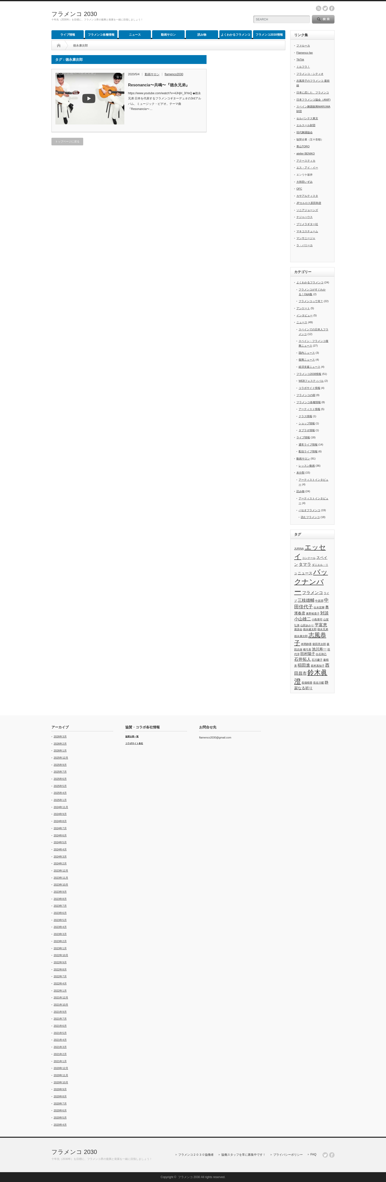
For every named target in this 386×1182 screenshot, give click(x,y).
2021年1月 (60, 1061)
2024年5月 (60, 842)
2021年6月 (60, 1025)
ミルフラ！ (303, 66)
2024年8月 (60, 821)
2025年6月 (60, 778)
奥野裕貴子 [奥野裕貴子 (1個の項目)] (313, 613)
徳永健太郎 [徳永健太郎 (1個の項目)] (310, 629)
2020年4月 (60, 1124)
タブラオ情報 (307, 430)
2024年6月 (60, 835)
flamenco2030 (174, 74)
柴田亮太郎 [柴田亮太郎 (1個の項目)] (319, 644)
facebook (332, 8)
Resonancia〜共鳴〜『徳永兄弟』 (159, 85)
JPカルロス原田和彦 (308, 202)
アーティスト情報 (309, 409)
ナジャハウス (304, 216)
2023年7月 (60, 905)
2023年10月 (61, 884)
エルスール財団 (305, 125)
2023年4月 (60, 926)
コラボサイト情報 (309, 387)
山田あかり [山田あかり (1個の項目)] (307, 625)
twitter (325, 8)
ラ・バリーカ (304, 245)
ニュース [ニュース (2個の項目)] (305, 573)
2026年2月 (60, 743)
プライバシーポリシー (288, 1154)
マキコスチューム (307, 231)
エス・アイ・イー (307, 167)
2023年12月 (61, 870)
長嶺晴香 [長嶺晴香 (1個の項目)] (307, 682)
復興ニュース (307, 359)
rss (318, 8)
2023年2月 (60, 941)
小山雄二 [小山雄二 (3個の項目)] (302, 618)
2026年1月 (60, 750)
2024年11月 (61, 807)
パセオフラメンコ (309, 510)
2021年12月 (61, 997)
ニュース (135, 34)
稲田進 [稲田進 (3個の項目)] (304, 665)
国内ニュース (307, 352)
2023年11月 (61, 877)
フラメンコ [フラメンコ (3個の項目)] (312, 592)
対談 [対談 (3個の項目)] (324, 613)
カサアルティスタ (307, 195)
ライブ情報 (67, 34)
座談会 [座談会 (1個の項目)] (298, 629)
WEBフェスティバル (311, 380)
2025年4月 (60, 792)
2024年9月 (60, 814)
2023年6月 (60, 912)
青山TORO (303, 146)
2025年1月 (60, 799)
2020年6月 (60, 1110)
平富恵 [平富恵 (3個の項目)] (321, 624)
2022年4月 (60, 983)
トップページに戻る (67, 141)
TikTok (300, 59)
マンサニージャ (305, 238)
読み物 (201, 34)
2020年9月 (60, 1089)
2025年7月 (60, 771)
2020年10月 (61, 1082)
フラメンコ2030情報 (269, 34)
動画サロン (168, 34)
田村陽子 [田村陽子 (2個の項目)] (307, 654)
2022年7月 (60, 976)
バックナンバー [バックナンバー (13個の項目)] (311, 582)
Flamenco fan (304, 52)
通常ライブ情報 (308, 444)
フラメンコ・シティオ (309, 73)
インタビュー (304, 315)
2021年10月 (61, 1004)
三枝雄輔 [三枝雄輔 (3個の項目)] (306, 600)
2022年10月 (61, 955)
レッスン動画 (307, 465)
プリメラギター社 (307, 224)
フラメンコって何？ (311, 301)
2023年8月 (60, 898)
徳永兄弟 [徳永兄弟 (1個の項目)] (322, 629)
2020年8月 (60, 1096)
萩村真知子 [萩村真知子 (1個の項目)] (317, 665)
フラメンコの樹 (305, 395)
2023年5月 (60, 920)
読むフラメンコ (310, 517)
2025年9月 (60, 764)
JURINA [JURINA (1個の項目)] (299, 548)
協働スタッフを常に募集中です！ (243, 1154)
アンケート (303, 308)
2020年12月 (61, 1068)
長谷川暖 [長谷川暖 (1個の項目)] (318, 682)
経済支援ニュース (309, 366)
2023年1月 (60, 948)
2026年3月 (60, 736)
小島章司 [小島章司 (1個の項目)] (317, 619)
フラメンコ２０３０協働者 (196, 1154)
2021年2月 (60, 1054)
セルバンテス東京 (307, 118)
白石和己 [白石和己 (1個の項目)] (321, 654)
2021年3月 (60, 1046)
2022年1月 (60, 990)
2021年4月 (60, 1039)
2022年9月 (60, 962)
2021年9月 (60, 1011)
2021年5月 (60, 1032)
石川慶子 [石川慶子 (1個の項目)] (317, 659)
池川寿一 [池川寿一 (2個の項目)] (319, 649)
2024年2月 (60, 863)
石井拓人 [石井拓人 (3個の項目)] (302, 659)
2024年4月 (60, 849)
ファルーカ (303, 45)
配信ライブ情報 (308, 451)
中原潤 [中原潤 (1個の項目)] (319, 600)
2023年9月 (60, 891)
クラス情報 (305, 416)
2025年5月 (60, 785)
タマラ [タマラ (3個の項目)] (305, 564)
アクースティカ (305, 160)
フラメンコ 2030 (74, 14)
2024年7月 (60, 828)
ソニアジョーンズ (307, 210)
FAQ (313, 1154)
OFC (299, 188)
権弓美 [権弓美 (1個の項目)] (307, 649)
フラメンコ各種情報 (101, 34)
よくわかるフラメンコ (235, 34)
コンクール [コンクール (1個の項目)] (309, 557)
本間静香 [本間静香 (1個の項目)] (306, 644)
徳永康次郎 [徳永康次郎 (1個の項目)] (301, 636)
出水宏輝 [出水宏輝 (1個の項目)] (319, 607)
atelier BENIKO (305, 153)
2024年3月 (60, 856)
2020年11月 (61, 1075)
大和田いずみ (304, 181)
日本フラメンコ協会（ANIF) (313, 99)
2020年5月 (60, 1117)
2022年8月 (60, 969)
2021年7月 (60, 1018)
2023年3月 (60, 934)
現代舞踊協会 (304, 132)
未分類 (300, 472)
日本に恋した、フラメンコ (312, 92)
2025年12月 (61, 757)
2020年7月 (60, 1103)
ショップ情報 (307, 423)
